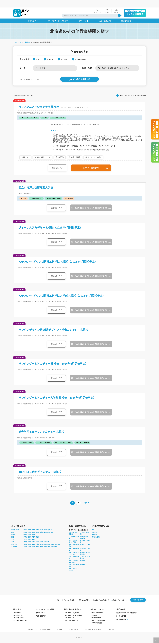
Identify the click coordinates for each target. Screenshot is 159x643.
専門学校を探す (19, 617)
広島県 (37, 543)
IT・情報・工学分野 (74, 536)
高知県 (58, 543)
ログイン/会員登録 (97, 612)
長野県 (33, 533)
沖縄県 (55, 545)
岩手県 (33, 529)
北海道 (25, 529)
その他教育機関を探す (20, 620)
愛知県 (29, 536)
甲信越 (13, 533)
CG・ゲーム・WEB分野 (84, 536)
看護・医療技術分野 (74, 548)
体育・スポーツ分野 (74, 556)
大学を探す (17, 612)
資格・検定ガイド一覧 (71, 620)
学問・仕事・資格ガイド (72, 609)
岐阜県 (33, 536)
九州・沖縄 (14, 545)
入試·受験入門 (41, 615)
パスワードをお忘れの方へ (99, 620)
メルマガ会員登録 (96, 622)
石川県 (29, 538)
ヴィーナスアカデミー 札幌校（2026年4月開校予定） (50, 225)
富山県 (25, 538)
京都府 (29, 541)
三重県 (37, 536)
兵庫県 (37, 541)
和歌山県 (46, 541)
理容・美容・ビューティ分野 (74, 552)
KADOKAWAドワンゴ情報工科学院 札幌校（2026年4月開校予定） (58, 259)
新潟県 (25, 533)
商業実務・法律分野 (85, 540)
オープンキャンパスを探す (45, 609)
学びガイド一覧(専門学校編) (73, 615)
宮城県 (37, 529)
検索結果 (27, 35)
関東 (12, 531)
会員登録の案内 (96, 617)
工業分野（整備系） (84, 532)
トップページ (17, 35)
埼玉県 (37, 531)
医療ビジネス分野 (85, 543)
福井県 (33, 538)
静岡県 (25, 536)
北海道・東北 (15, 529)
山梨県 (29, 533)
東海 (12, 536)
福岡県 (25, 545)
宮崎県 (46, 545)
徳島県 (46, 543)
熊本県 (37, 545)
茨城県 (25, 531)
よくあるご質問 (121, 615)
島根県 (29, 543)
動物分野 (82, 564)
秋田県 (42, 529)
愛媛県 (54, 543)
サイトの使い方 (121, 619)
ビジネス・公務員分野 (74, 544)
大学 (93, 529)
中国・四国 (14, 543)
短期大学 (94, 531)
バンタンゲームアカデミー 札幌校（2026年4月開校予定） (53, 361)
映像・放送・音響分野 (74, 564)
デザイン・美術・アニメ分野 (74, 560)
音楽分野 (82, 559)
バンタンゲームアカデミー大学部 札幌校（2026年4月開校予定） (57, 395)
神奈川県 (50, 531)
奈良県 (42, 541)
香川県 (50, 543)
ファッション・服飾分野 (85, 556)
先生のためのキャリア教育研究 (126, 612)
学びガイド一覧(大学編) (72, 612)
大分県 (42, 545)
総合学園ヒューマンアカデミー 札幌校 (41, 429)
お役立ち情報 (120, 609)
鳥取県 (25, 543)
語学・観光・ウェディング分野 (74, 540)
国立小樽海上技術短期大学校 (36, 185)
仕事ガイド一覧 (69, 617)
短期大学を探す (19, 615)
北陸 (12, 538)
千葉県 (42, 531)
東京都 (46, 531)
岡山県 (33, 543)
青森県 (29, 529)
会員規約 (94, 615)
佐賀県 (29, 545)
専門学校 (94, 533)
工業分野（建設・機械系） (74, 532)
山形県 (46, 529)
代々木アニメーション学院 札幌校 (39, 99)
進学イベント (40, 612)
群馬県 (33, 531)
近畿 (12, 541)
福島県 (50, 529)
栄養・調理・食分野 (85, 548)
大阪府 (33, 541)
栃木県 (29, 531)
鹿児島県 (50, 545)
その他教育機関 (96, 536)
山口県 (42, 543)
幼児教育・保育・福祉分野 (85, 552)
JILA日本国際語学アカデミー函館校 (40, 469)
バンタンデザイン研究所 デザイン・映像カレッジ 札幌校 (53, 327)
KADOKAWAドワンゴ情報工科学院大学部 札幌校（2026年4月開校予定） (62, 293)
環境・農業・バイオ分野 (74, 568)
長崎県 (33, 545)
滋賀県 (25, 541)
